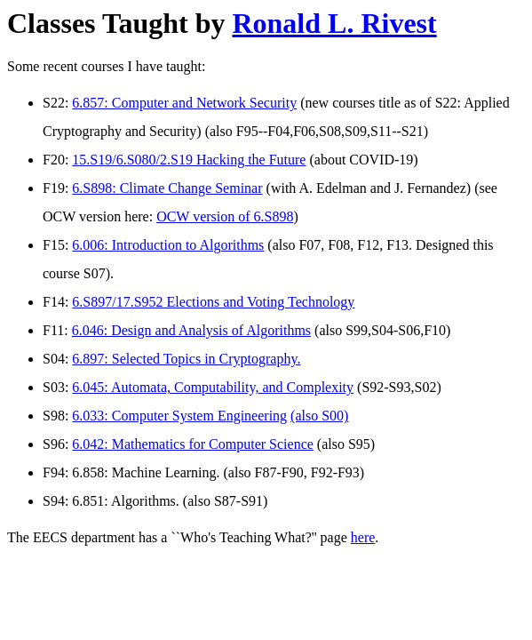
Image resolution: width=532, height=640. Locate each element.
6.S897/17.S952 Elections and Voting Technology (213, 301)
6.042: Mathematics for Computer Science (192, 444)
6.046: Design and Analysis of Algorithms (191, 330)
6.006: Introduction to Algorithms (168, 244)
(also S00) (319, 415)
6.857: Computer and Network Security (184, 102)
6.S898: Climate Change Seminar (167, 188)
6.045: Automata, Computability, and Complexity (212, 387)
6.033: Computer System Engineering (179, 415)
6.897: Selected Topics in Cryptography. (186, 358)
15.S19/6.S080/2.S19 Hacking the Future (189, 159)
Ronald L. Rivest (334, 23)
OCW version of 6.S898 (224, 216)
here (363, 537)
